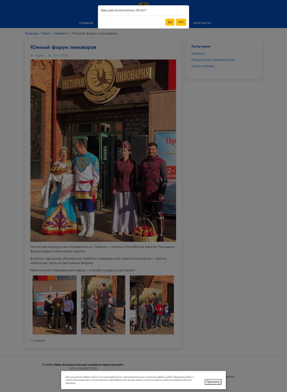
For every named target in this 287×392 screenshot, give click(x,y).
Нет (181, 22)
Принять (213, 382)
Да (170, 22)
